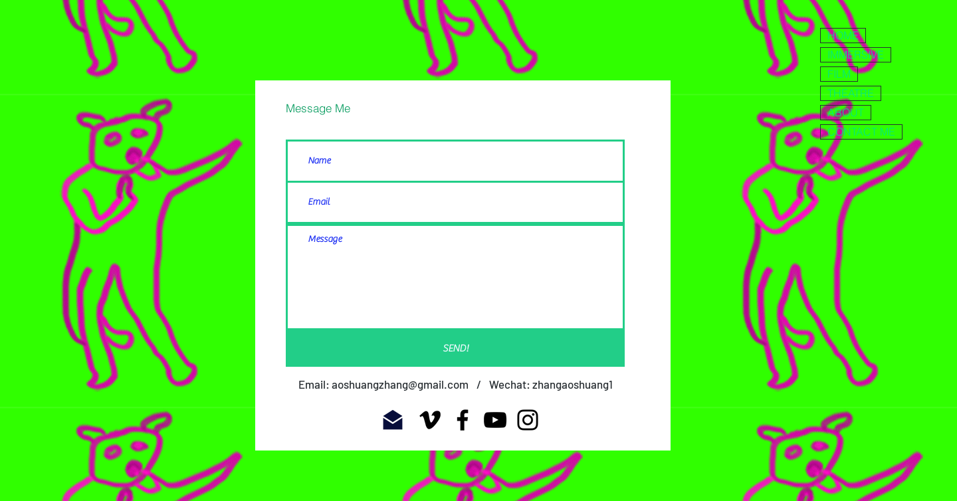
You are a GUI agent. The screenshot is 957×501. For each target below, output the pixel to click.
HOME (843, 35)
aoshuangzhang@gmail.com (400, 384)
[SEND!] (455, 348)
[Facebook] (463, 420)
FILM (839, 73)
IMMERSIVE (855, 54)
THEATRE (850, 93)
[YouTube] (495, 420)
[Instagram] (528, 420)
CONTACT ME (861, 131)
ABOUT (845, 112)
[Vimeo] (430, 420)
